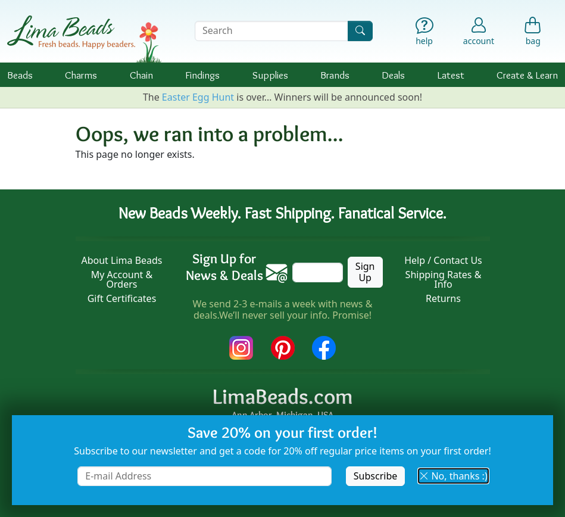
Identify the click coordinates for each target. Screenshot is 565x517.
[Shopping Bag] (533, 33)
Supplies (270, 74)
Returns (443, 298)
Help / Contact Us (443, 260)
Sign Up (365, 272)
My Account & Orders (122, 279)
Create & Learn (527, 74)
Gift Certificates (122, 298)
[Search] (360, 31)
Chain (141, 74)
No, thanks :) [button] (453, 475)
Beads (20, 74)
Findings (202, 74)
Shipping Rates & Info (443, 279)
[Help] (424, 33)
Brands (334, 74)
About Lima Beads (121, 260)
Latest (451, 74)
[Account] (478, 31)
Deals (393, 74)
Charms (81, 74)
